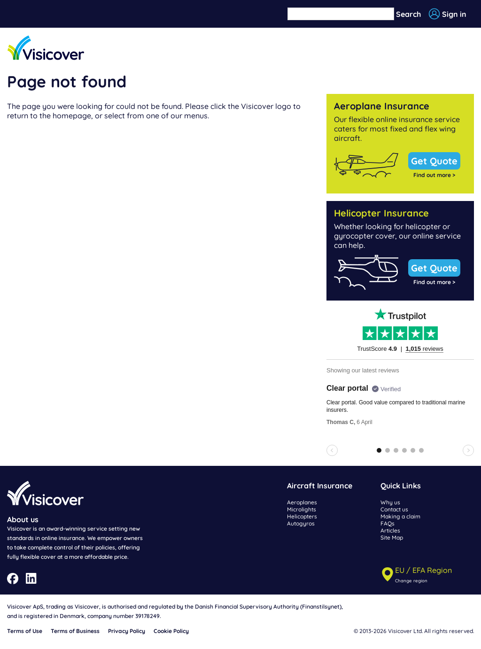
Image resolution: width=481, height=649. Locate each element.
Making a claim (400, 516)
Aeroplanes (302, 502)
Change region (411, 580)
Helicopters (302, 516)
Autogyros (301, 523)
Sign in (454, 14)
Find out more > (434, 174)
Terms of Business (75, 630)
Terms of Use (24, 630)
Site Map (391, 537)
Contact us (394, 509)
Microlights (301, 509)
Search (408, 14)
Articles (390, 530)
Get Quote (434, 161)
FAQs (387, 523)
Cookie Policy (171, 630)
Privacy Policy (126, 630)
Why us (390, 502)
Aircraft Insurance (319, 485)
